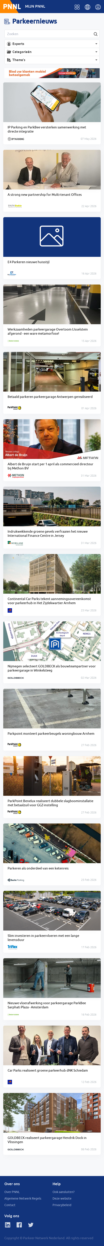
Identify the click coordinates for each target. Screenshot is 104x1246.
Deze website (62, 1198)
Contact (9, 1205)
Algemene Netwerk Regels (22, 1198)
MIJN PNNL (35, 6)
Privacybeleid (62, 1205)
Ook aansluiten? (64, 1192)
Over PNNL (12, 1192)
